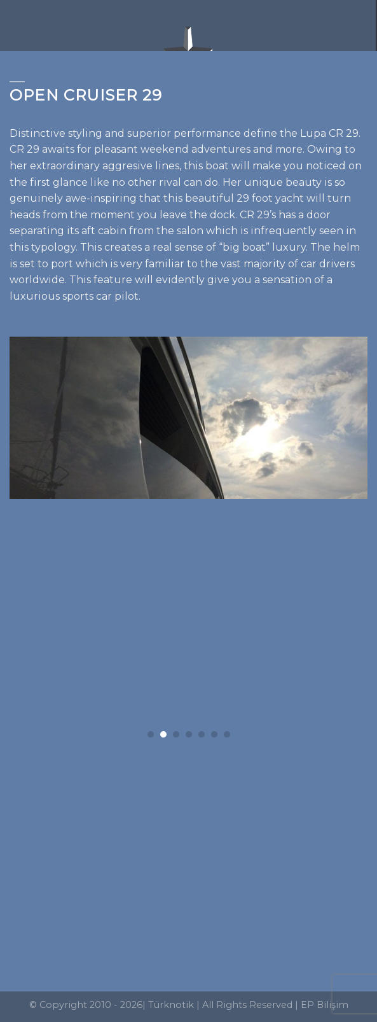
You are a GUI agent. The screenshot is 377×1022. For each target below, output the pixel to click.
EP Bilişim (324, 1005)
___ (17, 78)
